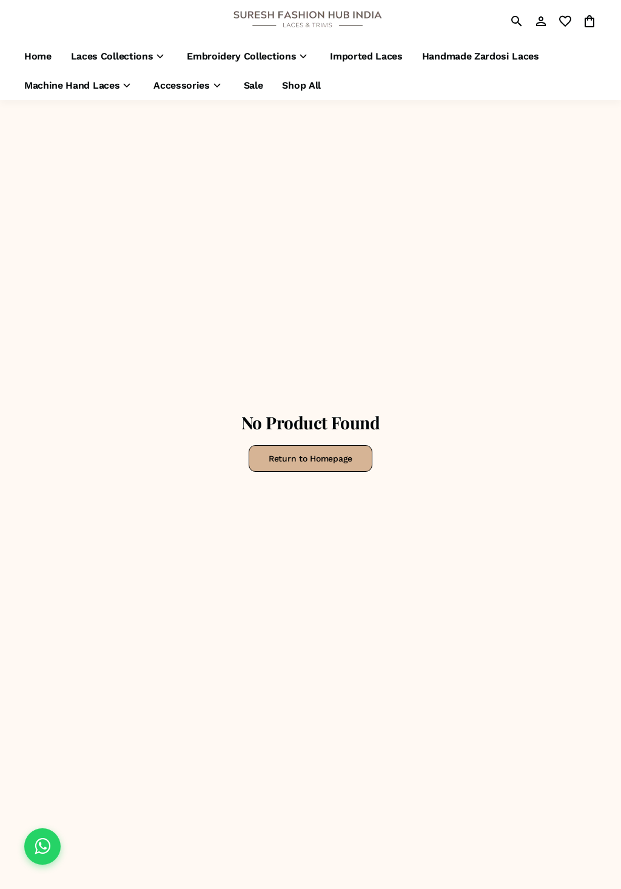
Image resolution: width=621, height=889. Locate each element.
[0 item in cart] (589, 21)
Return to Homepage (310, 458)
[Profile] (541, 21)
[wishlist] (565, 21)
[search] (516, 21)
